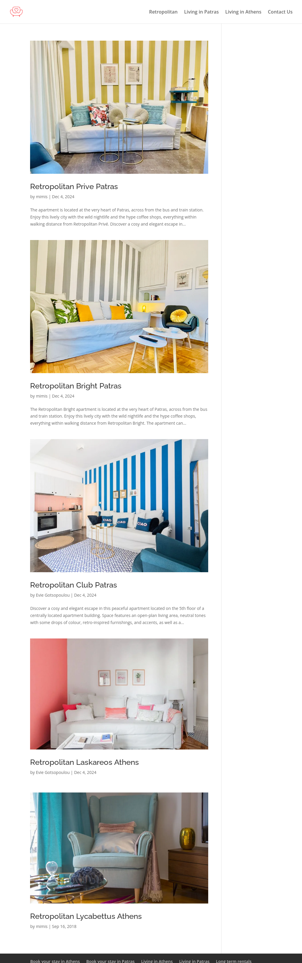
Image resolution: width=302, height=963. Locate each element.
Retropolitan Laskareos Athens (84, 762)
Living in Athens (243, 12)
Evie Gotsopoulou (53, 595)
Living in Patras (201, 12)
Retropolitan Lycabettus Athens (86, 916)
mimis (42, 196)
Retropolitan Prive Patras (74, 186)
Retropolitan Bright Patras (76, 385)
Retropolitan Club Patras (73, 584)
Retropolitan (163, 12)
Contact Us (280, 12)
